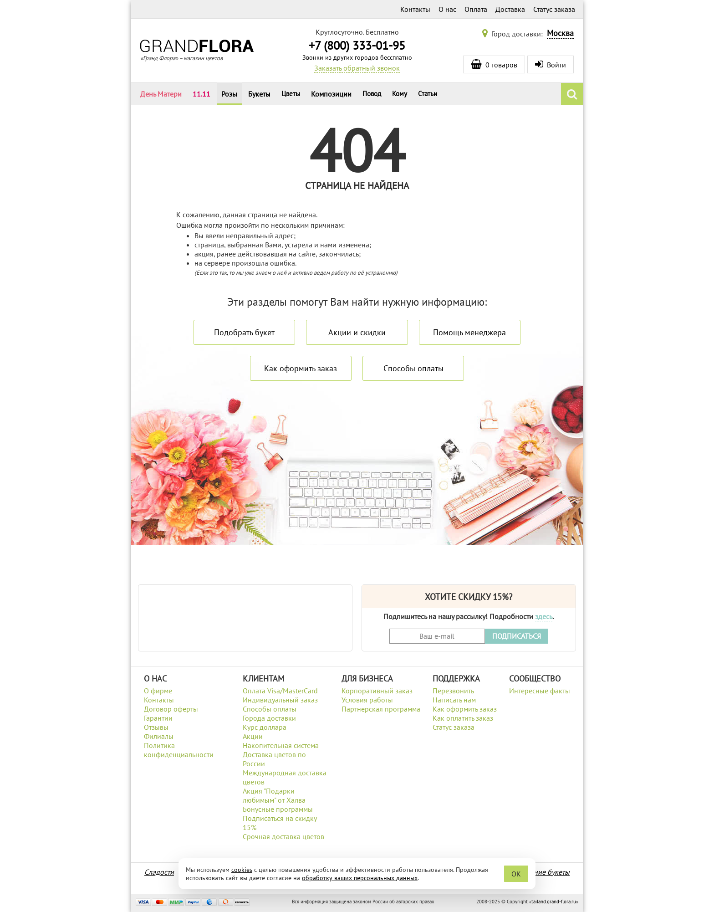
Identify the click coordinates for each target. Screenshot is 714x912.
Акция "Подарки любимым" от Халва (274, 795)
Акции (253, 736)
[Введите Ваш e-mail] (437, 636)
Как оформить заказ (300, 368)
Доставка (510, 9)
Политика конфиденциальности (179, 750)
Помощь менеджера (469, 332)
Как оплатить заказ (463, 717)
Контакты (415, 9)
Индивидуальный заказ (280, 699)
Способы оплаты (413, 368)
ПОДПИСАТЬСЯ (516, 635)
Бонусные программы (278, 809)
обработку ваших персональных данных (360, 878)
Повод (371, 93)
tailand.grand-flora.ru (553, 901)
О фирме (158, 690)
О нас (447, 9)
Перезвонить (453, 690)
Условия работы (367, 699)
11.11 (201, 93)
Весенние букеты (542, 871)
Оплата (475, 9)
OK (516, 873)
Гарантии (158, 717)
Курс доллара (264, 727)
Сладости (159, 871)
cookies (241, 870)
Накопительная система (281, 745)
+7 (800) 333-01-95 (357, 45)
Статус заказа (554, 9)
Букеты (259, 93)
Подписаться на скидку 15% (279, 823)
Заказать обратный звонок (357, 67)
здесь (543, 616)
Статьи (427, 93)
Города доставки (269, 717)
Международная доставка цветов (284, 777)
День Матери (161, 93)
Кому (399, 93)
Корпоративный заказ (377, 690)
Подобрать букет (244, 332)
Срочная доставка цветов (283, 836)
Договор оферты (171, 708)
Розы (229, 93)
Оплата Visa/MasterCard (280, 690)
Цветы (290, 93)
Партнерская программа (381, 708)
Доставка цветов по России (274, 759)
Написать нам (454, 699)
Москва (560, 33)
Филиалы (158, 736)
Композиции (331, 93)
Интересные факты (539, 690)
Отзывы (156, 727)
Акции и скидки (357, 332)
